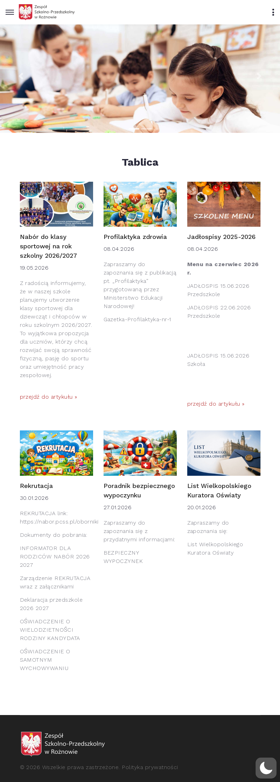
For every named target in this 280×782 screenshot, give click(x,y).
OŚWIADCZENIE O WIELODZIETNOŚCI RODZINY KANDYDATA (50, 629)
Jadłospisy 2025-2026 (221, 236)
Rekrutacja (36, 485)
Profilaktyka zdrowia (135, 236)
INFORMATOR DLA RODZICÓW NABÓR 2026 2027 (55, 556)
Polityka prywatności (150, 767)
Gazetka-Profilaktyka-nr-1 (137, 319)
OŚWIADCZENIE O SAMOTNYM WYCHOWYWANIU (45, 659)
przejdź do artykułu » (48, 396)
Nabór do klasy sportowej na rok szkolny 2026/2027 (48, 246)
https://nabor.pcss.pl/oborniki (59, 521)
